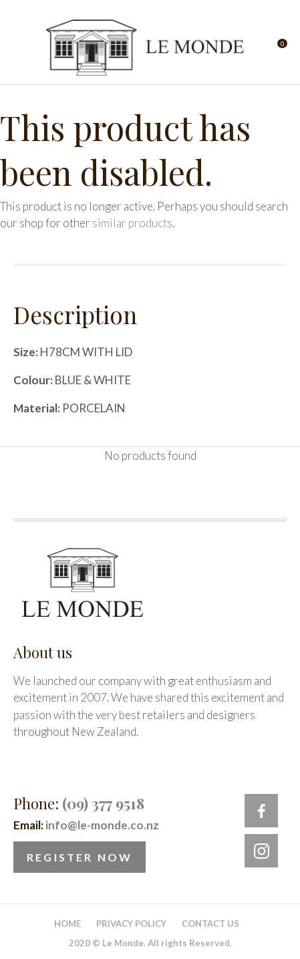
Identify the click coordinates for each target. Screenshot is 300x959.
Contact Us (210, 923)
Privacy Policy (131, 923)
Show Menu (21, 47)
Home (67, 923)
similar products (132, 223)
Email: (86, 825)
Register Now (79, 857)
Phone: (78, 803)
